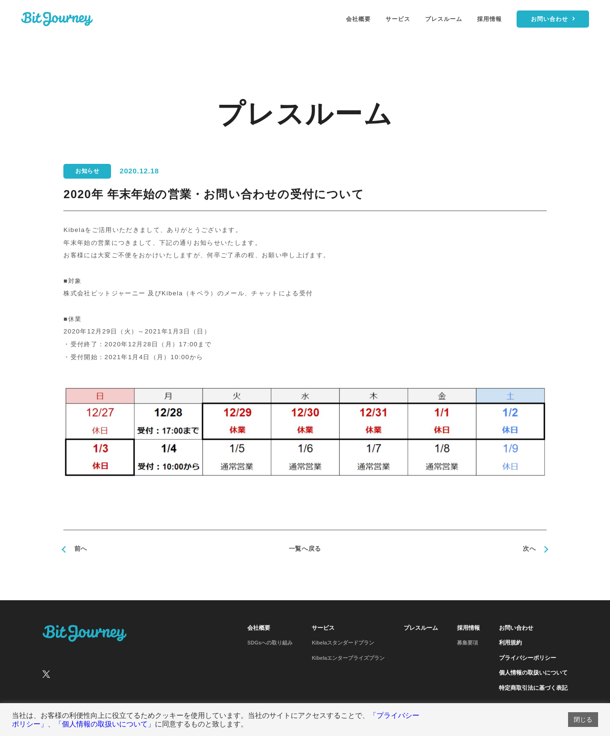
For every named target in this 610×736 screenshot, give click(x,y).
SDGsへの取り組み (270, 642)
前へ (80, 548)
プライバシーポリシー (527, 658)
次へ (529, 548)
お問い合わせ (516, 628)
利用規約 (510, 642)
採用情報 (489, 19)
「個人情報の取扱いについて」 (105, 724)
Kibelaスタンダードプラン (343, 642)
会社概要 (358, 19)
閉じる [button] (583, 719)
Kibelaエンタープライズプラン (348, 658)
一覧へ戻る (305, 548)
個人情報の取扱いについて (533, 672)
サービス (398, 19)
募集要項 (467, 642)
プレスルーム (443, 19)
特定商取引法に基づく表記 (533, 688)
